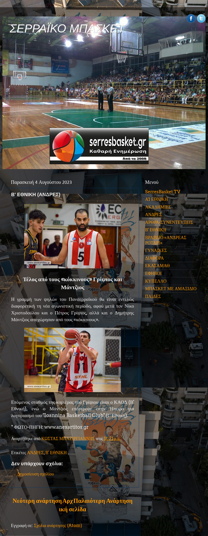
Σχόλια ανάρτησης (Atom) (58, 525)
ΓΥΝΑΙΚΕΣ (156, 250)
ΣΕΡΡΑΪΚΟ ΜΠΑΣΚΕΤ (67, 28)
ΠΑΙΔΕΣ (153, 296)
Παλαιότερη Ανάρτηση (103, 500)
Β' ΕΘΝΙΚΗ (56, 452)
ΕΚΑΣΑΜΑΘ (157, 265)
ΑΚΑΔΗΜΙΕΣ (158, 207)
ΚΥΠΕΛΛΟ (155, 281)
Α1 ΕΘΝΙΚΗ (156, 199)
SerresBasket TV (162, 191)
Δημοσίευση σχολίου (35, 473)
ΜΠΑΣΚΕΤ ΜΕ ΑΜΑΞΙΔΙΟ (171, 288)
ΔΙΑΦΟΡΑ (154, 258)
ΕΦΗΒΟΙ (153, 273)
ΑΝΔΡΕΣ (35, 452)
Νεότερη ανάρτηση (37, 500)
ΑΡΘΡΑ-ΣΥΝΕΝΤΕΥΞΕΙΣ (169, 222)
